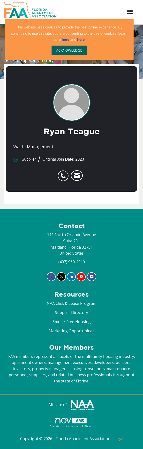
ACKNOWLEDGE (69, 50)
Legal (118, 438)
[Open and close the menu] (97, 12)
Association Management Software (71, 422)
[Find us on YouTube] (81, 276)
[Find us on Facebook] (51, 276)
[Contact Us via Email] (91, 276)
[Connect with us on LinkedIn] (71, 276)
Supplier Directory (71, 312)
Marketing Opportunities (71, 330)
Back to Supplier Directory (28, 60)
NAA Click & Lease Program (71, 303)
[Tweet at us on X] (61, 276)
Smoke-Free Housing (72, 321)
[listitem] (64, 173)
